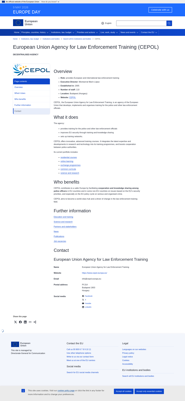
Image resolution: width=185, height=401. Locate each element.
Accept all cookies (123, 391)
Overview (19, 87)
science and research (70, 173)
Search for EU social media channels (83, 372)
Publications (59, 236)
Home (16, 32)
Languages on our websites (134, 349)
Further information (23, 105)
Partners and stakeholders (65, 227)
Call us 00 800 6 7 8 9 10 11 (79, 349)
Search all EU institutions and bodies (77, 39)
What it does (20, 93)
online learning (67, 161)
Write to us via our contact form (80, 357)
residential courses (69, 157)
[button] (15, 322)
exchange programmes (71, 165)
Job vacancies (60, 241)
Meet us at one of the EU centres (81, 360)
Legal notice (127, 357)
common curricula (68, 169)
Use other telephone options (79, 353)
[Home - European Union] (25, 22)
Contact (18, 111)
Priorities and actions (86, 32)
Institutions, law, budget (61, 32)
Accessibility (127, 364)
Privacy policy (128, 353)
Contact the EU (147, 32)
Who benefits (20, 99)
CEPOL (72, 97)
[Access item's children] (48, 32)
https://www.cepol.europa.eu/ (94, 273)
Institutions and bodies (51, 39)
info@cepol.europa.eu (91, 279)
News (56, 231)
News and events (127, 32)
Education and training (63, 217)
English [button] (106, 23)
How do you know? (50, 2)
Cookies (125, 360)
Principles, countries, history (33, 32)
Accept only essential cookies (149, 391)
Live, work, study (107, 32)
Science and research (63, 222)
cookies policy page (66, 391)
